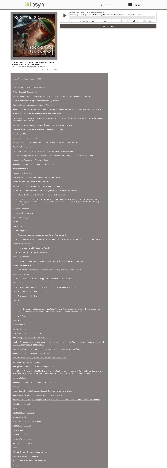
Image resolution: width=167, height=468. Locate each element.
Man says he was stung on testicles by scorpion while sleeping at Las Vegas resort (100, 217)
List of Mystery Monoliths (87, 208)
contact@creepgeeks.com (73, 369)
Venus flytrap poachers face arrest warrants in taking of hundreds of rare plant (98, 226)
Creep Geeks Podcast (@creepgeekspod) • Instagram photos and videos (92, 347)
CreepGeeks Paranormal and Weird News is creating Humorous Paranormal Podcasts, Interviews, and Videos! (107, 65)
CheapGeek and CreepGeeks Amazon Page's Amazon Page (86, 120)
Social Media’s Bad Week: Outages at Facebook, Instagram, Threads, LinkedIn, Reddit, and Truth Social (108, 195)
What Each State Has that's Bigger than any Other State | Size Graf (94, 234)
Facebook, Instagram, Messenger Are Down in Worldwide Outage (93, 191)
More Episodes (108, 26)
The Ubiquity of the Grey (77, 252)
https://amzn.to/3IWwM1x (111, 81)
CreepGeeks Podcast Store (74, 399)
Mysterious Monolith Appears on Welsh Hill (84, 204)
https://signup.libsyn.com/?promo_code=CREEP (82, 294)
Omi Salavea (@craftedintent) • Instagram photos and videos (87, 351)
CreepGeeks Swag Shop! (72, 129)
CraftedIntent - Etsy (131, 305)
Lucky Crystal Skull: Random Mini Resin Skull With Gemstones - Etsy (89, 314)
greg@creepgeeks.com (72, 386)
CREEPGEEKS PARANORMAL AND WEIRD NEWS (90, 133)
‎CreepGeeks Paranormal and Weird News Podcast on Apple (87, 142)
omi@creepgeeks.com (72, 382)
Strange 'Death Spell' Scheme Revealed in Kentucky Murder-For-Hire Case (97, 243)
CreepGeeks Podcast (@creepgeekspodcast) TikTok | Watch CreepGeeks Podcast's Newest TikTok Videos (106, 356)
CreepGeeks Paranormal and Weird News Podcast (28, 67)
